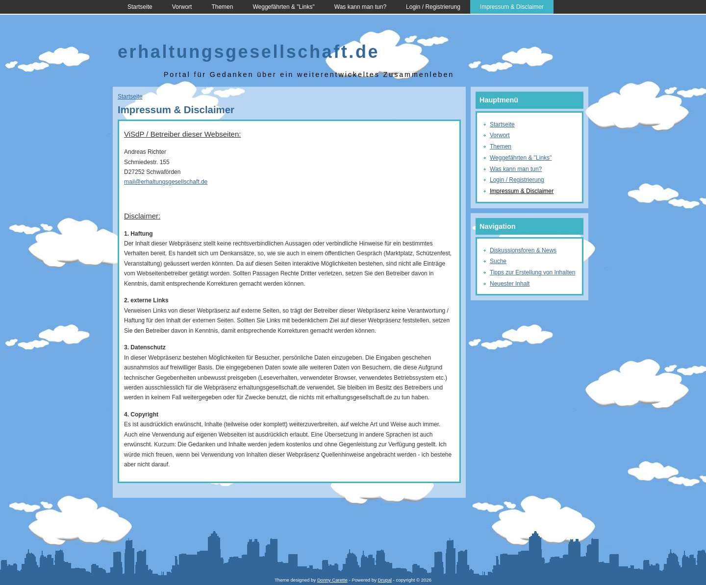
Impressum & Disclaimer (512, 6)
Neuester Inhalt (510, 283)
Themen (222, 6)
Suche (498, 261)
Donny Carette (332, 580)
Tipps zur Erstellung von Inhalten (532, 272)
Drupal (385, 580)
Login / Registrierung (433, 6)
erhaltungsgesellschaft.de (248, 52)
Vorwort (182, 6)
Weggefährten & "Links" (283, 6)
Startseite (139, 6)
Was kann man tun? (360, 6)
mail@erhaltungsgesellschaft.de (165, 181)
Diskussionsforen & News (523, 250)
